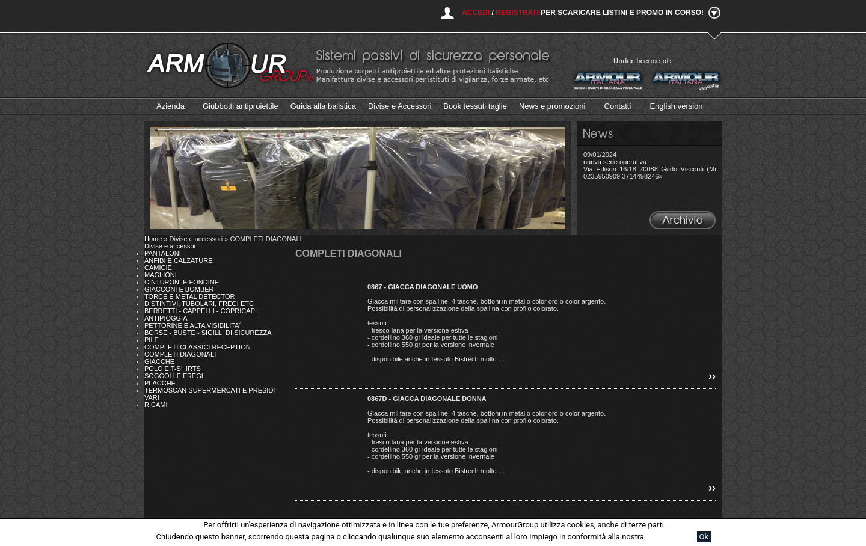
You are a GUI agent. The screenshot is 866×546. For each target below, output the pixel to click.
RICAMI (156, 404)
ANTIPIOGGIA (166, 318)
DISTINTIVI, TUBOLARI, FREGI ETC (199, 303)
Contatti (617, 106)
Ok (704, 536)
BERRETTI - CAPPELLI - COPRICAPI (200, 310)
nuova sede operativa (614, 161)
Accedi (476, 12)
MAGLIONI (160, 274)
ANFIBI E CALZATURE (178, 260)
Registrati (517, 12)
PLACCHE (160, 383)
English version (676, 106)
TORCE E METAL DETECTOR (189, 296)
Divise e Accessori (399, 106)
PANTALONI (162, 253)
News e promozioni (552, 106)
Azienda (170, 106)
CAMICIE (158, 267)
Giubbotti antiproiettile (240, 106)
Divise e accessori (171, 246)
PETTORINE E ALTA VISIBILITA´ (192, 325)
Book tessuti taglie (475, 106)
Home (153, 238)
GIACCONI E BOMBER (179, 289)
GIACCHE (159, 361)
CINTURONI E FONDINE (181, 282)
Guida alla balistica (323, 106)
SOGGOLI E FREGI (173, 375)
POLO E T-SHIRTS (172, 368)
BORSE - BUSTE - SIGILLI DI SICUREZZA (207, 332)
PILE (151, 339)
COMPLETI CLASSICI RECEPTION (197, 347)
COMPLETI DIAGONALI (180, 354)
